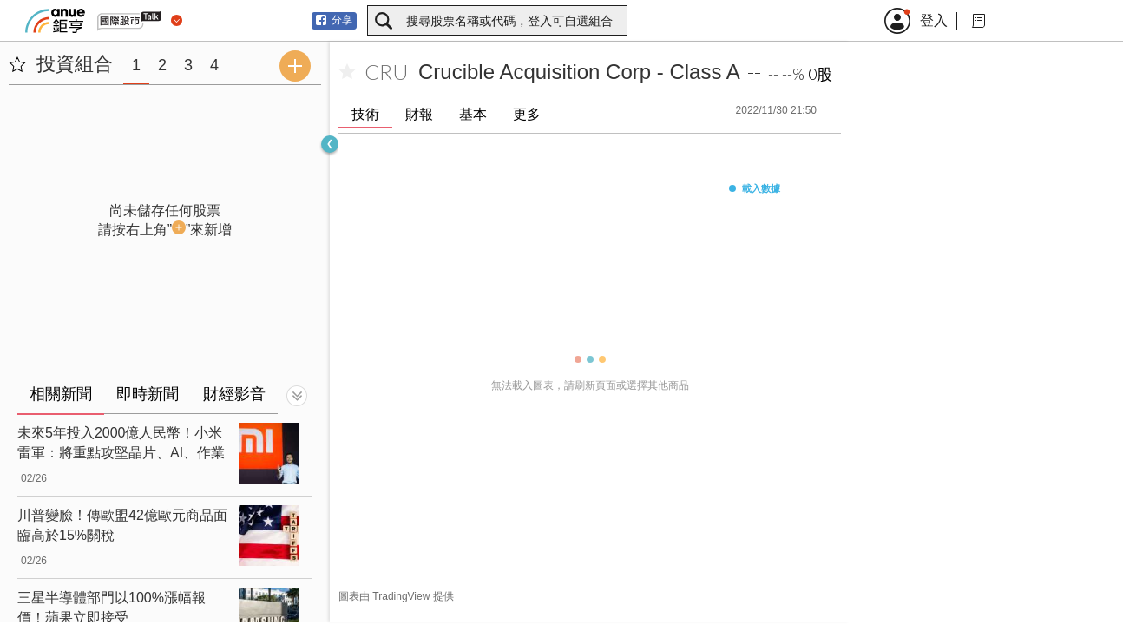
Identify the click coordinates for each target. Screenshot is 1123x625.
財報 (419, 114)
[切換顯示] (296, 395)
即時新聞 (147, 394)
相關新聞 (61, 394)
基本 (473, 114)
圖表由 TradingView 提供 (396, 596)
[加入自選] (347, 72)
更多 (527, 114)
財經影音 (234, 394)
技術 (365, 114)
